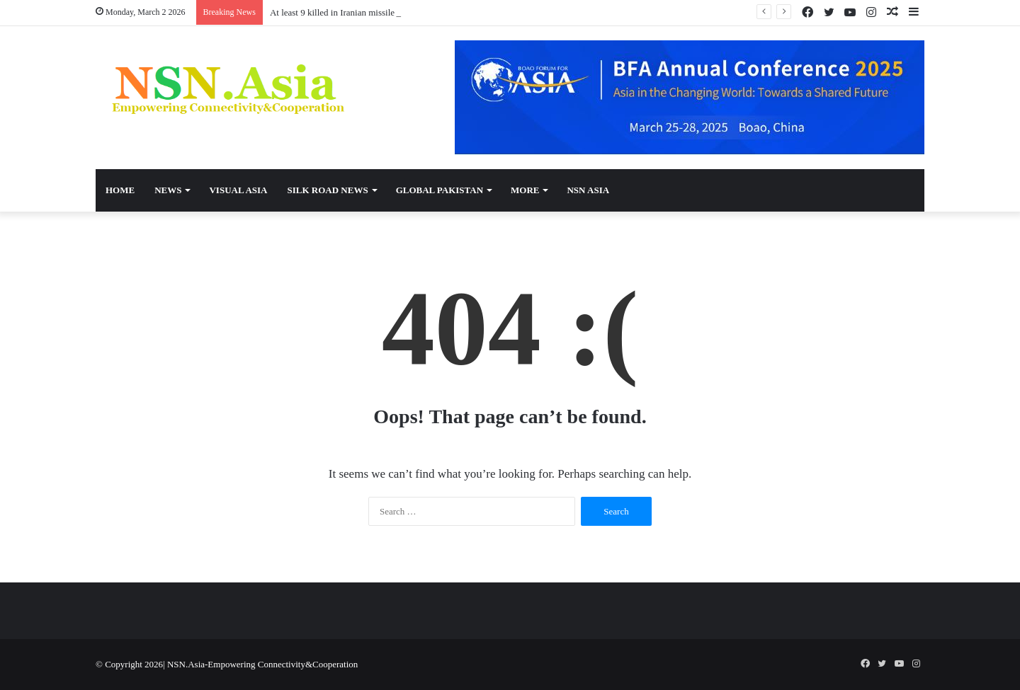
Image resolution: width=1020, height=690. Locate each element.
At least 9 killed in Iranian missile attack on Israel (361, 12)
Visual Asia (238, 190)
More (525, 190)
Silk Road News (327, 190)
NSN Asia (588, 190)
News (167, 190)
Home (120, 190)
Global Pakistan (439, 190)
